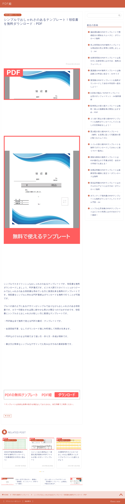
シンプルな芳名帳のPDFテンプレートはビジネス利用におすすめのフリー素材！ (105, 212)
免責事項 (28, 501)
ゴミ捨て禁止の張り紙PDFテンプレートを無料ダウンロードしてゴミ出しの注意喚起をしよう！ (105, 122)
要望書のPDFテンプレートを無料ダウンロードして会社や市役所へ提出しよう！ (105, 83)
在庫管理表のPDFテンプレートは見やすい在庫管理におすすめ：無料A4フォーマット (105, 61)
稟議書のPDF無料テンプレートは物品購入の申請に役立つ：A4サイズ (105, 72)
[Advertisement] (42, 43)
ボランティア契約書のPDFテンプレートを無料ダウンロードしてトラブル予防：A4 (105, 199)
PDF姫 (7, 3)
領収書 (8, 415)
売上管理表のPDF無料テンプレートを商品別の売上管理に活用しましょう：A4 (105, 48)
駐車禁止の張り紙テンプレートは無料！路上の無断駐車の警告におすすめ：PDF (105, 109)
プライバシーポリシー (13, 501)
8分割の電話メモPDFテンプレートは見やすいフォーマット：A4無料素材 (105, 96)
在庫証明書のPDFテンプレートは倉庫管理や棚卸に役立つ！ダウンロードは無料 (105, 173)
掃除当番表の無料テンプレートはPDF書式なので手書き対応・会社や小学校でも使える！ (105, 160)
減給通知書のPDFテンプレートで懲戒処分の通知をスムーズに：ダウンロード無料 (105, 35)
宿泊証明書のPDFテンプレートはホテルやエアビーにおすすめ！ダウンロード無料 (105, 186)
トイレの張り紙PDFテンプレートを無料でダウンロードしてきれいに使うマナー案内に (105, 147)
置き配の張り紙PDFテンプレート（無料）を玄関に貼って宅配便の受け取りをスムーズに (105, 135)
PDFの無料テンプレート (12, 15)
